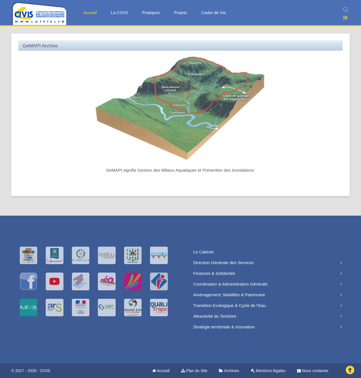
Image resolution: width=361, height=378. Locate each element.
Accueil (90, 12)
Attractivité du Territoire (214, 316)
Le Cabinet (203, 251)
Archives (229, 370)
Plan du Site (194, 370)
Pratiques (151, 12)
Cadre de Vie (213, 12)
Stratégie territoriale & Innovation (224, 326)
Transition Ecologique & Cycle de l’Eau (229, 305)
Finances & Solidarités (214, 273)
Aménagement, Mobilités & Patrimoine (229, 294)
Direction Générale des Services (223, 262)
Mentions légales (268, 370)
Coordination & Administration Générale (230, 284)
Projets (180, 12)
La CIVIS (119, 12)
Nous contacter (313, 370)
